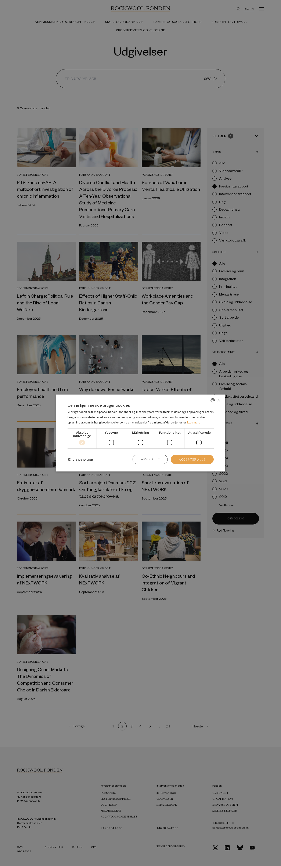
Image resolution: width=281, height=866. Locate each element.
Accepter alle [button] (192, 459)
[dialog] (140, 433)
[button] (80, 459)
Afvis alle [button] (150, 459)
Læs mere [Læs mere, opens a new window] (193, 422)
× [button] (218, 400)
